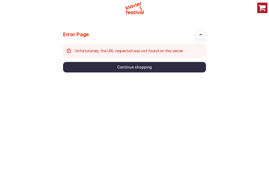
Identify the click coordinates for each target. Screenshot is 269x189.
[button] (134, 67)
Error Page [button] (76, 34)
